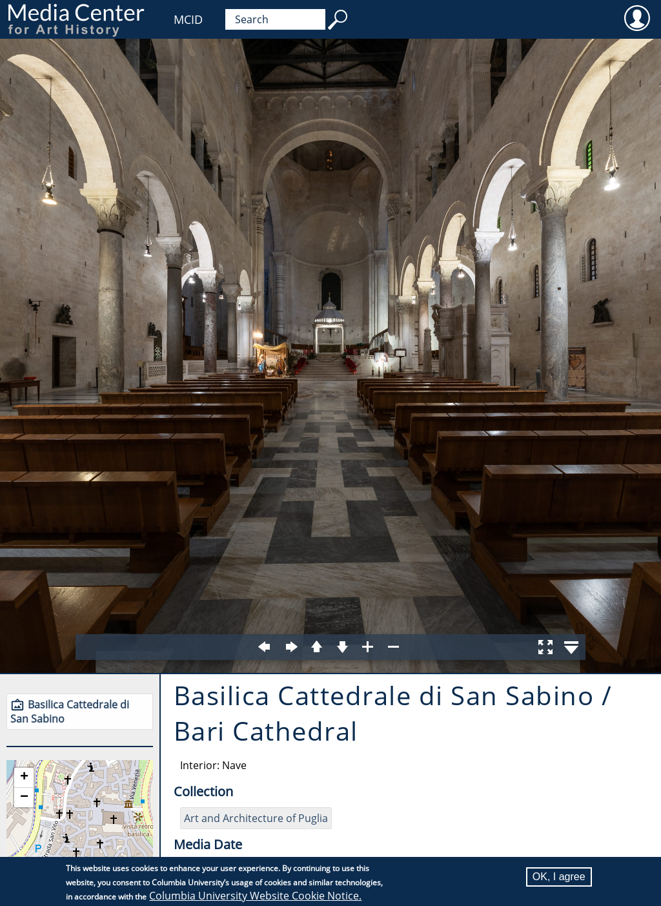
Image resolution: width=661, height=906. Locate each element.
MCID (188, 19)
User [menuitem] (636, 17)
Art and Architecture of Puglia (256, 818)
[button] (24, 778)
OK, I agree (559, 876)
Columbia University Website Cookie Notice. (255, 896)
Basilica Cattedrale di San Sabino (69, 711)
